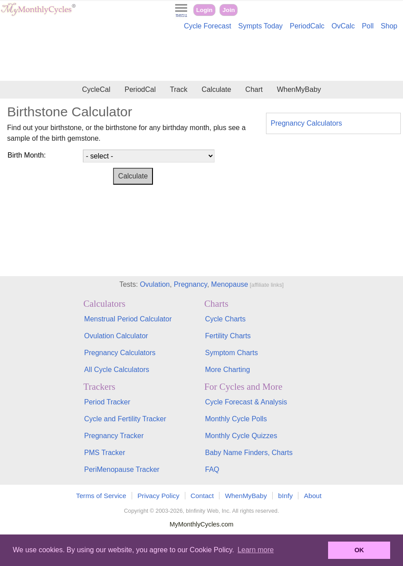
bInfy (285, 495)
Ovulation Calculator (116, 336)
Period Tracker (107, 402)
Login (204, 10)
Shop (389, 26)
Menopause (229, 284)
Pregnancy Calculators (306, 123)
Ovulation (155, 284)
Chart (253, 89)
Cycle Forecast (207, 26)
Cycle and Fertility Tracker (125, 419)
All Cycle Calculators (116, 369)
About (313, 495)
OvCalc (343, 26)
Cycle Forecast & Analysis (246, 402)
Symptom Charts (231, 352)
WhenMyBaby (299, 89)
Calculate (216, 89)
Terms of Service (101, 495)
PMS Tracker (104, 452)
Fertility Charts (227, 336)
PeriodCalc (307, 26)
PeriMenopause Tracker (122, 469)
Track (178, 89)
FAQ (212, 469)
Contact (202, 495)
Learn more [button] (256, 550)
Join (229, 10)
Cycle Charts (225, 319)
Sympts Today (260, 26)
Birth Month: (27, 155)
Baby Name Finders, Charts (248, 452)
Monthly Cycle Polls (236, 419)
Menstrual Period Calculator (128, 319)
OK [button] (359, 550)
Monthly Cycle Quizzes (241, 435)
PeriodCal (140, 89)
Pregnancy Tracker (114, 435)
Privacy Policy (158, 495)
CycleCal (96, 89)
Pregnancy (190, 284)
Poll (368, 26)
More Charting (227, 369)
